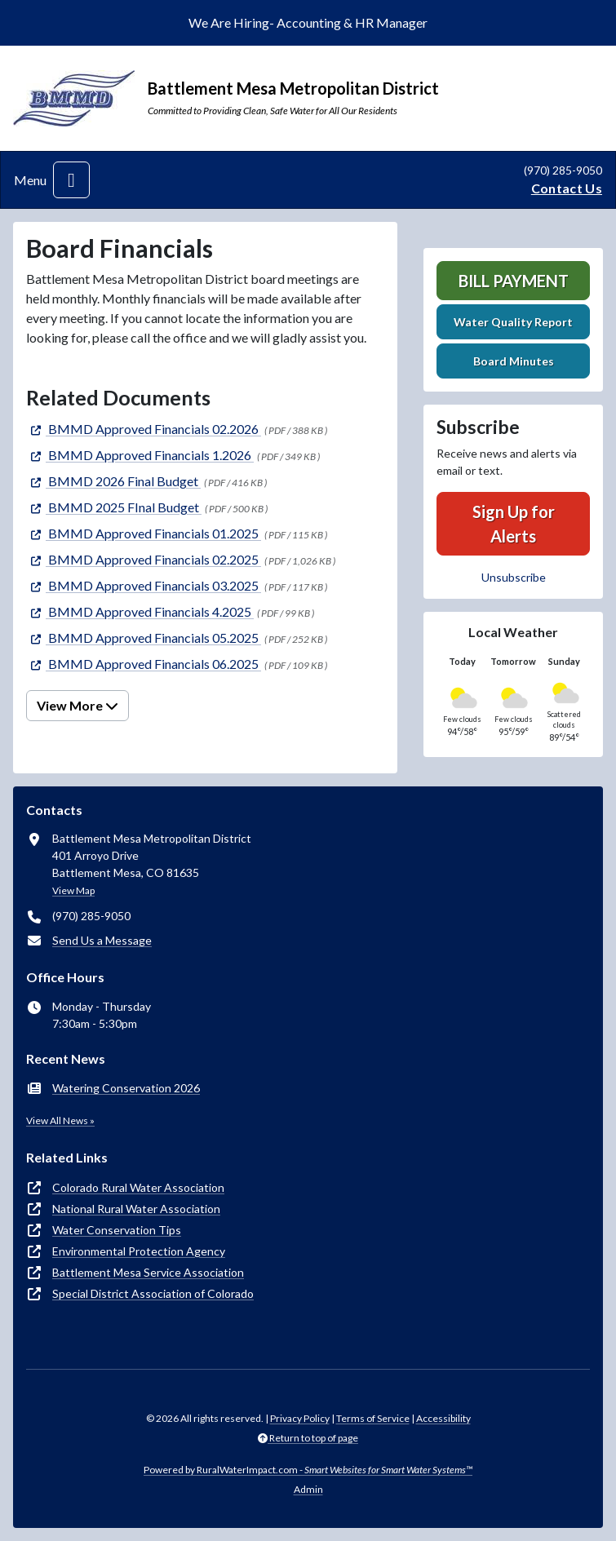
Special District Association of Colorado (153, 1293)
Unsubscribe (513, 577)
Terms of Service (373, 1418)
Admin (308, 1489)
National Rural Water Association (136, 1209)
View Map (73, 890)
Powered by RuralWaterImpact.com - (308, 1470)
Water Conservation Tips (116, 1230)
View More (77, 705)
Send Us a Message (102, 940)
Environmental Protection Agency (138, 1251)
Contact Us (566, 188)
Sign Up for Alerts (513, 524)
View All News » (60, 1120)
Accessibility (443, 1418)
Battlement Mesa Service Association (148, 1272)
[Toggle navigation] (71, 180)
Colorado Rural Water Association (138, 1187)
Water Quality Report (513, 322)
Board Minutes (513, 361)
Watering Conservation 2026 (126, 1088)
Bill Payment (514, 280)
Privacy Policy (300, 1418)
